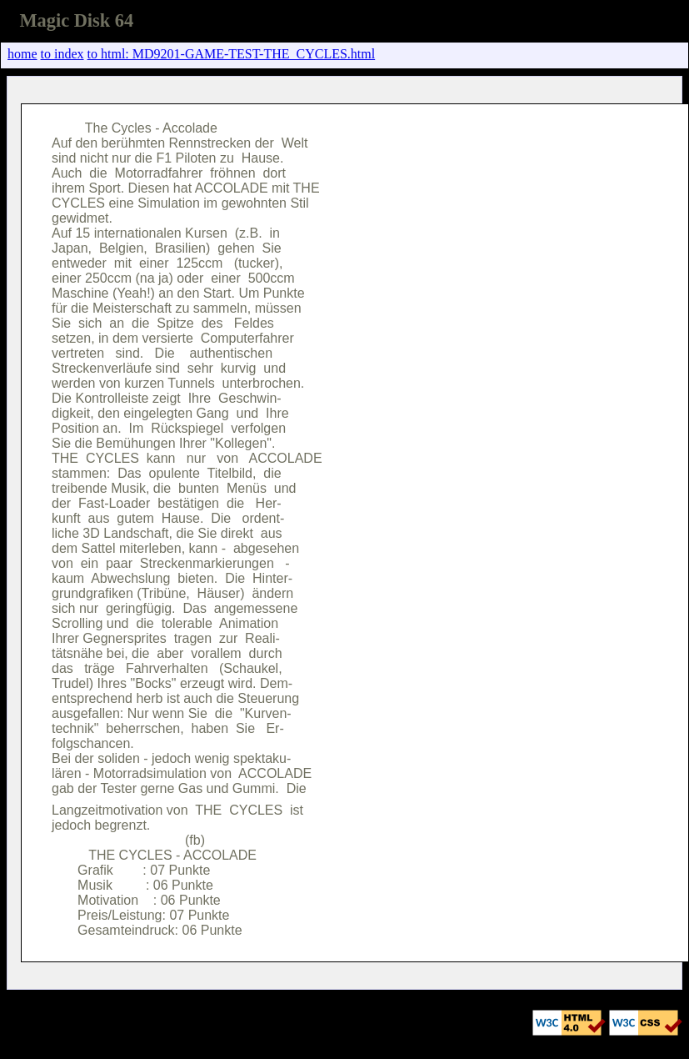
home (22, 54)
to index (62, 54)
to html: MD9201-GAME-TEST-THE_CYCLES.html (231, 54)
